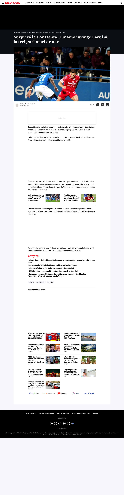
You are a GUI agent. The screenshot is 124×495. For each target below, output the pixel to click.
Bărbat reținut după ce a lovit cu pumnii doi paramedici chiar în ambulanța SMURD (36, 336)
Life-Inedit (78, 2)
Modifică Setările (62, 418)
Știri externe (59, 2)
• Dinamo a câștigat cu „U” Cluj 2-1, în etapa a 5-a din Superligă (51, 268)
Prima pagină (17, 32)
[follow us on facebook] (89, 393)
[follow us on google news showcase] (48, 393)
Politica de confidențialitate (81, 414)
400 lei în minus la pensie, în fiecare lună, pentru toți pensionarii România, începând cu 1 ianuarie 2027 (36, 359)
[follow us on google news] (35, 393)
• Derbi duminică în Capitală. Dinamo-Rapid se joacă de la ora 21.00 (52, 265)
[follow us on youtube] (62, 393)
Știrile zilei (29, 2)
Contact (95, 414)
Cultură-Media (90, 2)
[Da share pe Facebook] (97, 104)
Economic (40, 2)
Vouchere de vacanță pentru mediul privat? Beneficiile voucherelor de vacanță (72, 336)
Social (69, 2)
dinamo (31, 282)
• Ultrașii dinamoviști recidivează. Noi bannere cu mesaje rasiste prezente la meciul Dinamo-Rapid (62, 261)
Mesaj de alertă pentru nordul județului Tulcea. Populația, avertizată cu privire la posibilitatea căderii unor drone (72, 347)
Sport (100, 2)
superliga (50, 282)
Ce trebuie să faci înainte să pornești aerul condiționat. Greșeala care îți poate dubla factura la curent (72, 372)
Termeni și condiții (63, 414)
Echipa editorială (31, 414)
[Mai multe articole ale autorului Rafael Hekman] (17, 105)
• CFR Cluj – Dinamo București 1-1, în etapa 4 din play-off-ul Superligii (53, 271)
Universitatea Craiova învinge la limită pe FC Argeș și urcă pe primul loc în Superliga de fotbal (36, 197)
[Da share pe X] (102, 104)
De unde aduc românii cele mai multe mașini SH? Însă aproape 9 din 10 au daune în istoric (36, 384)
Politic (49, 2)
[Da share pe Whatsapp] (107, 104)
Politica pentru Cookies (46, 414)
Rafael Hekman (24, 105)
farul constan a (40, 282)
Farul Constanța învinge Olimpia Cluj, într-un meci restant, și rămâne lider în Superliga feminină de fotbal (72, 197)
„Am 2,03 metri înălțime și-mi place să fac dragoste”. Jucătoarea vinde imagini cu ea (72, 359)
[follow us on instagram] (75, 393)
